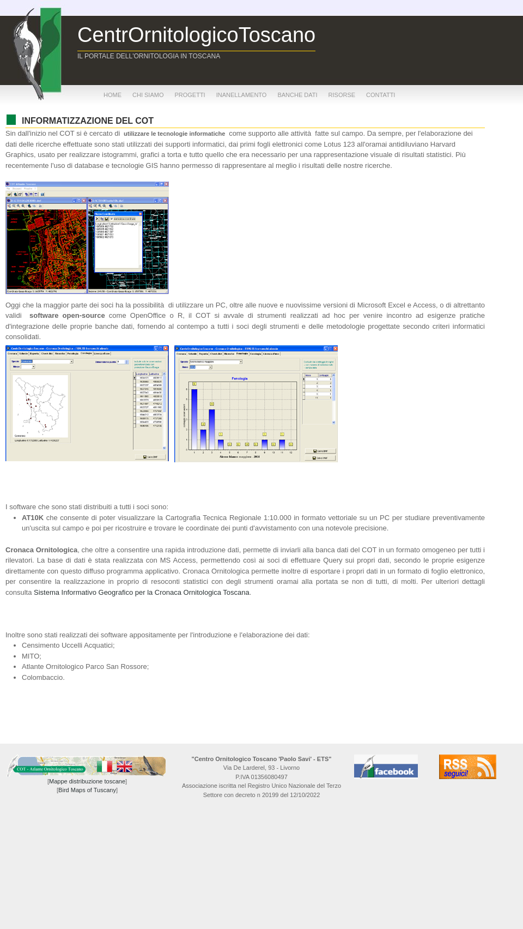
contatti (380, 95)
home (112, 95)
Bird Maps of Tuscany (87, 790)
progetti (189, 95)
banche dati (297, 95)
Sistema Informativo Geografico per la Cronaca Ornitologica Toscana (142, 592)
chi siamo (147, 95)
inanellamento (241, 95)
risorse (342, 95)
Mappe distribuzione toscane (87, 781)
